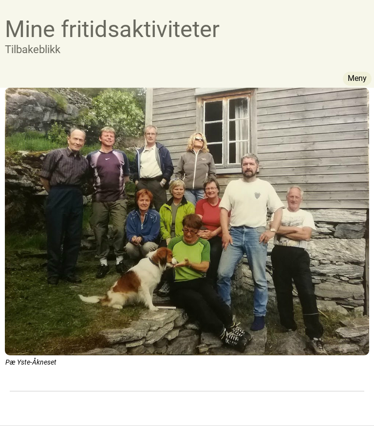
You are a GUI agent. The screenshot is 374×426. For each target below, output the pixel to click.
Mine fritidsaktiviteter (112, 29)
